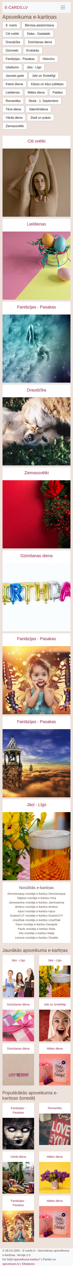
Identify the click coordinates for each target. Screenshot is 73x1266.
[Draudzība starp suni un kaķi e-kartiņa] (36, 431)
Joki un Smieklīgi (43, 75)
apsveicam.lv (10, 1263)
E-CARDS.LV (16, 7)
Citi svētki (12, 33)
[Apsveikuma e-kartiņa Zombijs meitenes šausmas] (18, 1133)
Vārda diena (14, 117)
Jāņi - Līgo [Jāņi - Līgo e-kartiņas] (36, 804)
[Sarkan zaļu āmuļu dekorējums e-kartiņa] (36, 514)
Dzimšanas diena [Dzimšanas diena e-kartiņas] (36, 555)
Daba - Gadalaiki (38, 33)
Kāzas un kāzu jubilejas (47, 84)
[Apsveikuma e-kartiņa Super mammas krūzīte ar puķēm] (55, 1178)
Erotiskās (32, 50)
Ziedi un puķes (40, 117)
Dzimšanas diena (40, 42)
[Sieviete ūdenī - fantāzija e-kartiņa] (36, 348)
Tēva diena (13, 109)
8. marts (11, 25)
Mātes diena (36, 92)
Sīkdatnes (28, 1263)
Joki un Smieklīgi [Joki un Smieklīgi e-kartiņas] (55, 1004)
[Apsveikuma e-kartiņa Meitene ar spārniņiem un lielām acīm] (18, 1226)
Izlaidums (12, 67)
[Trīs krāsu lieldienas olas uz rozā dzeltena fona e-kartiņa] (36, 266)
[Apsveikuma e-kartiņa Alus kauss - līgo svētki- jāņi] (55, 981)
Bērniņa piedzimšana (39, 25)
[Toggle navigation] (62, 7)
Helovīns (49, 59)
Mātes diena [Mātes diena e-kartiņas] (55, 1048)
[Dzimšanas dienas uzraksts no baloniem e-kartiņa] (36, 597)
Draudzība (13, 42)
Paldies (58, 92)
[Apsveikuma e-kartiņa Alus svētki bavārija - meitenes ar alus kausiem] (18, 981)
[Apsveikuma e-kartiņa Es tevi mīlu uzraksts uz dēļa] (55, 1129)
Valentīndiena (38, 109)
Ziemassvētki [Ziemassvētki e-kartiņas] (36, 472)
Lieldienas (13, 92)
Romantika (13, 100)
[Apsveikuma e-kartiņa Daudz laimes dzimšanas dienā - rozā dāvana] (18, 1025)
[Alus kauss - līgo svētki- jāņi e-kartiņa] (36, 846)
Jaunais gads (15, 75)
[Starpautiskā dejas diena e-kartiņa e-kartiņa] (36, 183)
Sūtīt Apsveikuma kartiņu (23, 1259)
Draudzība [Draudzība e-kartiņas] (36, 390)
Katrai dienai (14, 84)
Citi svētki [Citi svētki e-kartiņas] (36, 141)
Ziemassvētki (15, 126)
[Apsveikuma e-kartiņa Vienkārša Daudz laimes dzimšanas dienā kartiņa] (18, 1069)
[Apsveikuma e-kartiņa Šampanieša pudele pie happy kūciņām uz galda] (18, 1178)
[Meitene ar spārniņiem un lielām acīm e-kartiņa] (36, 680)
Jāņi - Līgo (34, 67)
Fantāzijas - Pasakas (20, 59)
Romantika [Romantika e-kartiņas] (55, 1108)
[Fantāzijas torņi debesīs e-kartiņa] (36, 763)
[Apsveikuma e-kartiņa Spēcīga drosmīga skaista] (55, 1069)
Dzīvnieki (12, 50)
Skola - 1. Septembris (43, 100)
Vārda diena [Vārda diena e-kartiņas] (18, 1156)
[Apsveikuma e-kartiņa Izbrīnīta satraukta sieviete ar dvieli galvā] (55, 1025)
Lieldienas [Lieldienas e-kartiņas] (36, 224)
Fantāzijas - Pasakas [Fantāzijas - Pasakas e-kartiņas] (36, 307)
